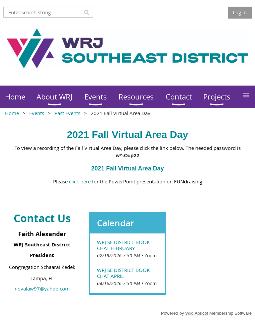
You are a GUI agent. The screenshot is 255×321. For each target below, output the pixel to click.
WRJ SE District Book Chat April (123, 273)
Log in (240, 12)
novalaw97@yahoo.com (42, 288)
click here (80, 181)
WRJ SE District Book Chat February (123, 245)
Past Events (67, 113)
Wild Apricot (196, 313)
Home (12, 113)
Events (36, 113)
